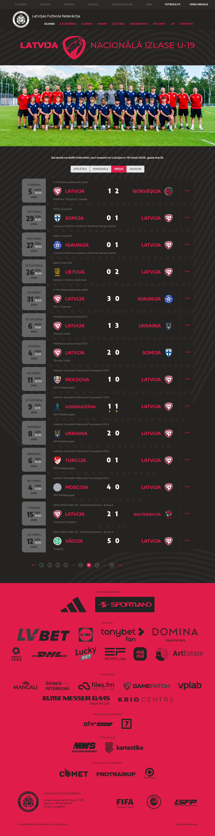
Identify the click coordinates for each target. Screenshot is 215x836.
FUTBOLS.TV (172, 4)
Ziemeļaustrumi (119, 4)
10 (80, 565)
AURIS (194, 824)
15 (112, 565)
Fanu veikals (199, 4)
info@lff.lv (59, 806)
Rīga (146, 4)
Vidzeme (42, 4)
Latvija (75, 191)
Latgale (90, 4)
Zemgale (66, 4)
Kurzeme (17, 4)
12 (97, 565)
